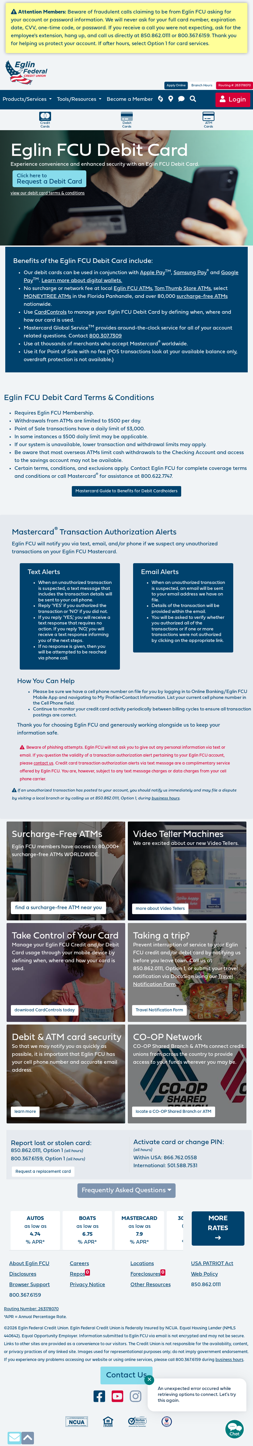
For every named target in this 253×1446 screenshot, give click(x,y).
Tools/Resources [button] (77, 99)
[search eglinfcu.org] (193, 100)
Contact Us (126, 1375)
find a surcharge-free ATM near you (58, 908)
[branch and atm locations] (171, 100)
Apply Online (176, 85)
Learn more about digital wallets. (82, 280)
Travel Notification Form (159, 1010)
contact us (43, 763)
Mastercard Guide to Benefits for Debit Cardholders (126, 491)
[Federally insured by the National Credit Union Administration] (77, 1421)
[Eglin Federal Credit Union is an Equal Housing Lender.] (108, 1421)
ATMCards (208, 119)
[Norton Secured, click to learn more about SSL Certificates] (137, 1421)
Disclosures (22, 1274)
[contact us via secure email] (14, 1438)
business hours (166, 798)
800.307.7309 (105, 336)
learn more (25, 1112)
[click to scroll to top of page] (27, 1438)
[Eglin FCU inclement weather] (160, 100)
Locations (142, 1263)
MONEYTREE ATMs (47, 296)
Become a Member (130, 99)
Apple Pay (152, 272)
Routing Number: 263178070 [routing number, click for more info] (31, 1309)
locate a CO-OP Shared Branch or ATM (173, 1112)
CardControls (50, 312)
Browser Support (29, 1284)
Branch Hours (201, 85)
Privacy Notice (87, 1284)
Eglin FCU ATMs (133, 288)
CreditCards (45, 119)
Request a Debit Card (49, 179)
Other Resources (150, 1284)
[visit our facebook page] (99, 1396)
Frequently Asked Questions (127, 1190)
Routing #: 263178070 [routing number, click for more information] (234, 85)
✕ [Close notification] (149, 1380)
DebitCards (127, 119)
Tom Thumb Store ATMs (183, 288)
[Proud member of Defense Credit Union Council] (166, 1421)
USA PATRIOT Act (212, 1263)
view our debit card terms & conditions (48, 193)
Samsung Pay (190, 272)
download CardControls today (44, 1010)
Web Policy (204, 1274)
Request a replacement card (43, 1172)
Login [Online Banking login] (233, 99)
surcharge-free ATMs (202, 296)
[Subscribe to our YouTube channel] (117, 1396)
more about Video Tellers (160, 909)
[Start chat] (234, 1429)
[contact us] (181, 100)
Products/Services (25, 99)
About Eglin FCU (29, 1263)
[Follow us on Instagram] (135, 1396)
